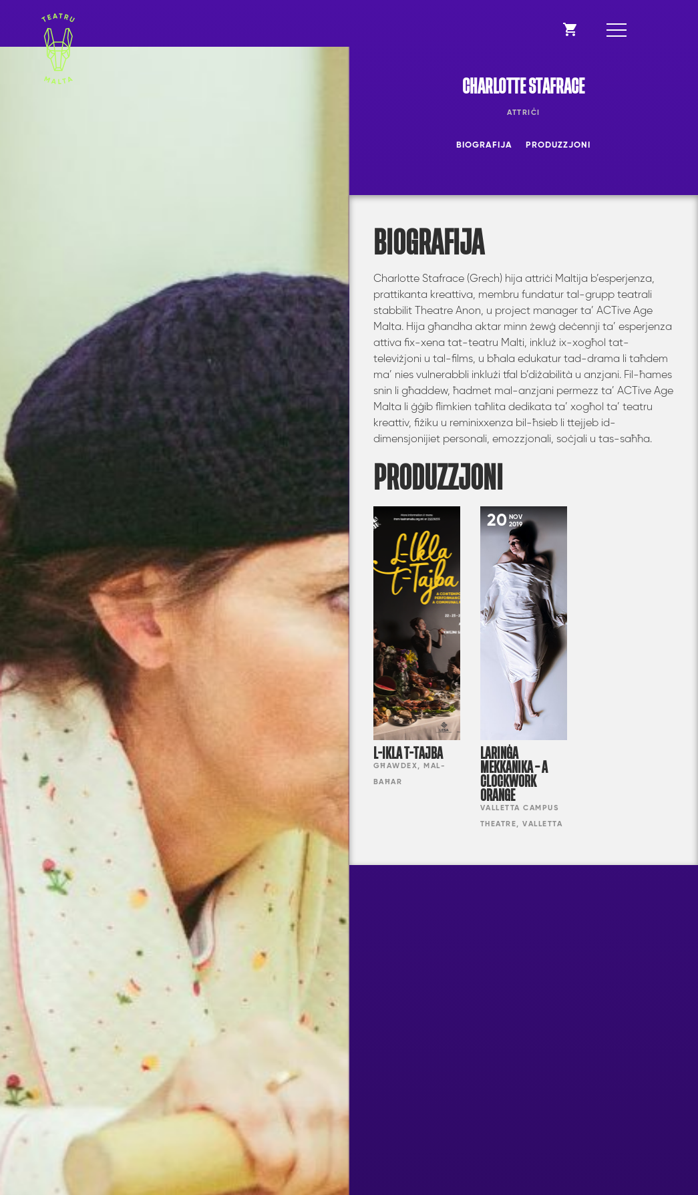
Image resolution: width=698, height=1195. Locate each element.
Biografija (484, 145)
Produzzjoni (558, 145)
